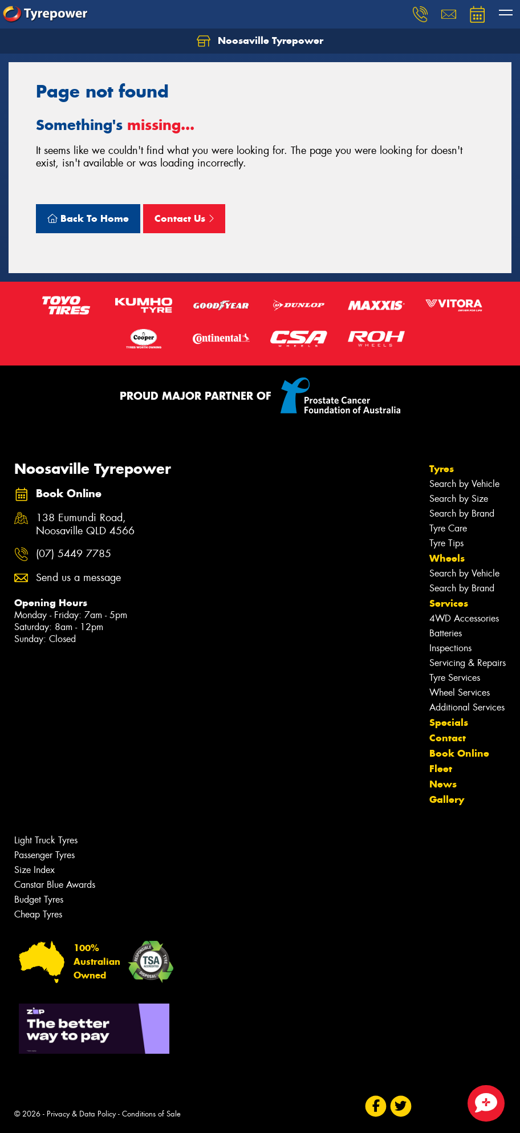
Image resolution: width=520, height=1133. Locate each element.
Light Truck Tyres (46, 840)
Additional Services (467, 707)
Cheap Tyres (38, 914)
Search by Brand (461, 513)
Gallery (446, 799)
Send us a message (78, 577)
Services (448, 603)
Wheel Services (459, 693)
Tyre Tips (446, 543)
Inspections (450, 648)
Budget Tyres (38, 899)
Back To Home (88, 218)
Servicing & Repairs (467, 663)
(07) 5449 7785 (73, 554)
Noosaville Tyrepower (260, 41)
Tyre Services (454, 678)
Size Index (34, 870)
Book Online (459, 753)
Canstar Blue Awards (54, 885)
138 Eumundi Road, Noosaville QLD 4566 (85, 524)
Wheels (447, 558)
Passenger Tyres (44, 855)
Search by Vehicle (464, 484)
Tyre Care (448, 528)
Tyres (441, 468)
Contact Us (184, 218)
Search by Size (458, 499)
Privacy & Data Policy (81, 1114)
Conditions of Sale (151, 1114)
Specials (448, 722)
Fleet (440, 768)
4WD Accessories (464, 618)
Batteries (445, 633)
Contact (447, 738)
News (443, 784)
